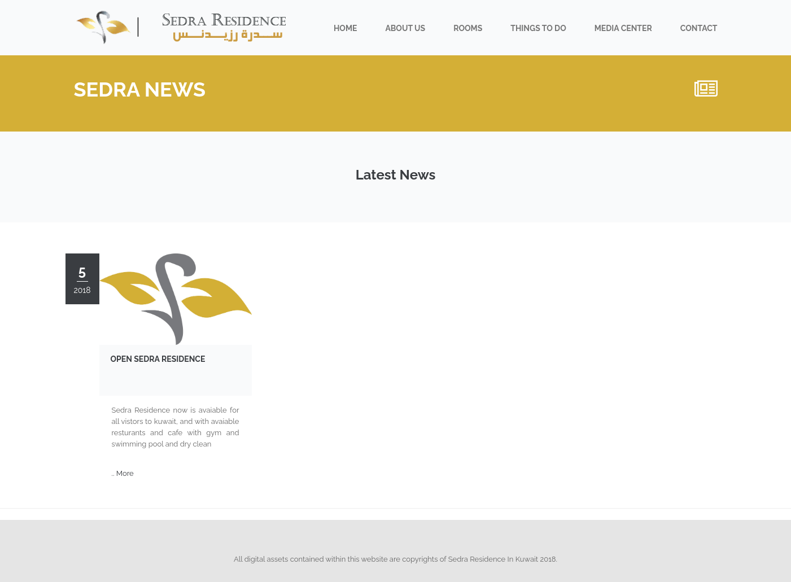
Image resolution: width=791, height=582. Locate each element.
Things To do (538, 28)
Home (345, 28)
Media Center (623, 28)
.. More (123, 473)
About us (405, 28)
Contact (699, 28)
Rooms (467, 28)
